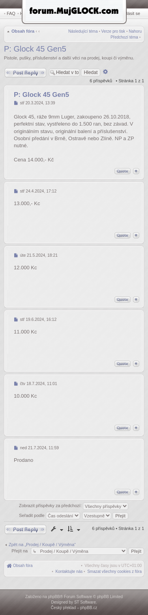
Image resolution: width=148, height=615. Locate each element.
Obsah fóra (22, 31)
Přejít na (20, 550)
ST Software (85, 602)
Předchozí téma (124, 37)
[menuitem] (114, 571)
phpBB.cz (88, 608)
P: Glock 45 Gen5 (35, 48)
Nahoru (135, 31)
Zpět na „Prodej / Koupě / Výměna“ (42, 544)
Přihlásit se (129, 13)
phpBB (54, 597)
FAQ (11, 13)
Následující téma (82, 31)
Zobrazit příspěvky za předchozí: (73, 506)
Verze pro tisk (113, 31)
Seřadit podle (49, 515)
